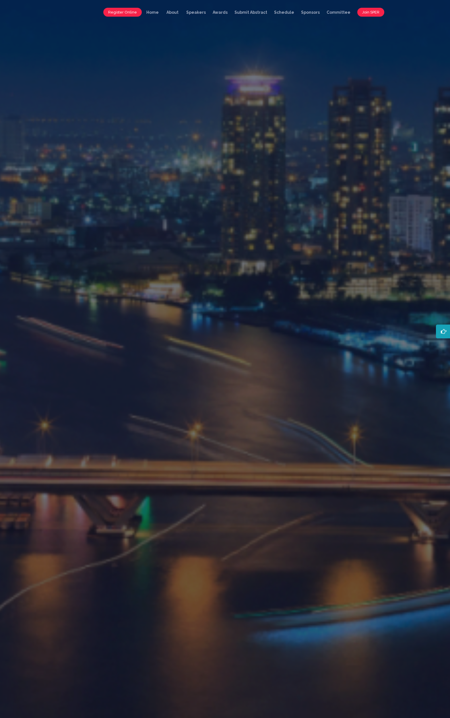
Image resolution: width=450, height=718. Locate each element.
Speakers (196, 12)
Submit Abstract (250, 12)
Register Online (122, 12)
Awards (220, 12)
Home (152, 12)
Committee (338, 12)
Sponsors (310, 12)
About (172, 12)
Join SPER (370, 12)
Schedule (284, 12)
